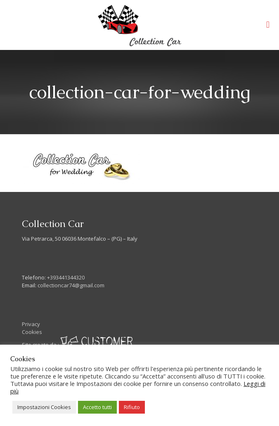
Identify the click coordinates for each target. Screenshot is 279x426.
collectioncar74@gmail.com (71, 285)
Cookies (32, 332)
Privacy (31, 324)
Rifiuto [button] (132, 407)
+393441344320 (66, 277)
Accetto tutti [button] (97, 407)
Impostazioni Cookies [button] (44, 407)
